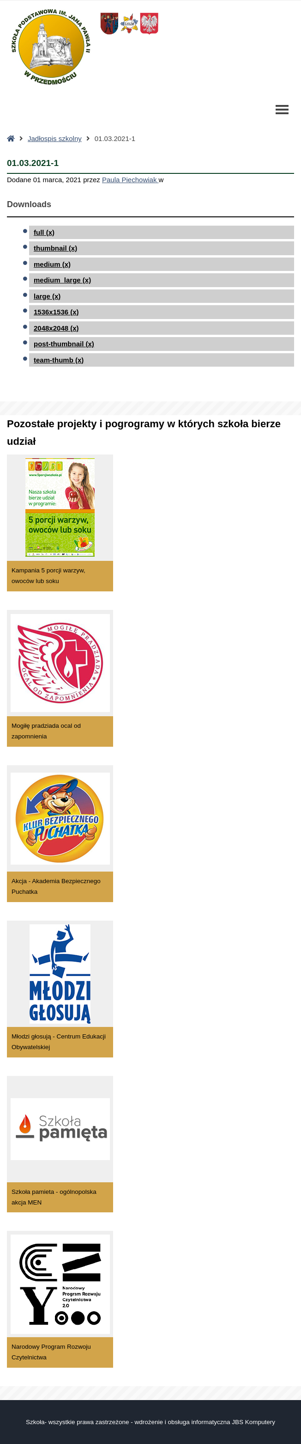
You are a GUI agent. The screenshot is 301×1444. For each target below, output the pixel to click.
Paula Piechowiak (130, 180)
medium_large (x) (62, 280)
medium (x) (52, 264)
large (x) (47, 296)
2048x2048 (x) (56, 328)
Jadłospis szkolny (55, 138)
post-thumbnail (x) (64, 344)
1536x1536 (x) (56, 312)
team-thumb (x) (59, 360)
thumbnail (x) (55, 248)
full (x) (44, 232)
